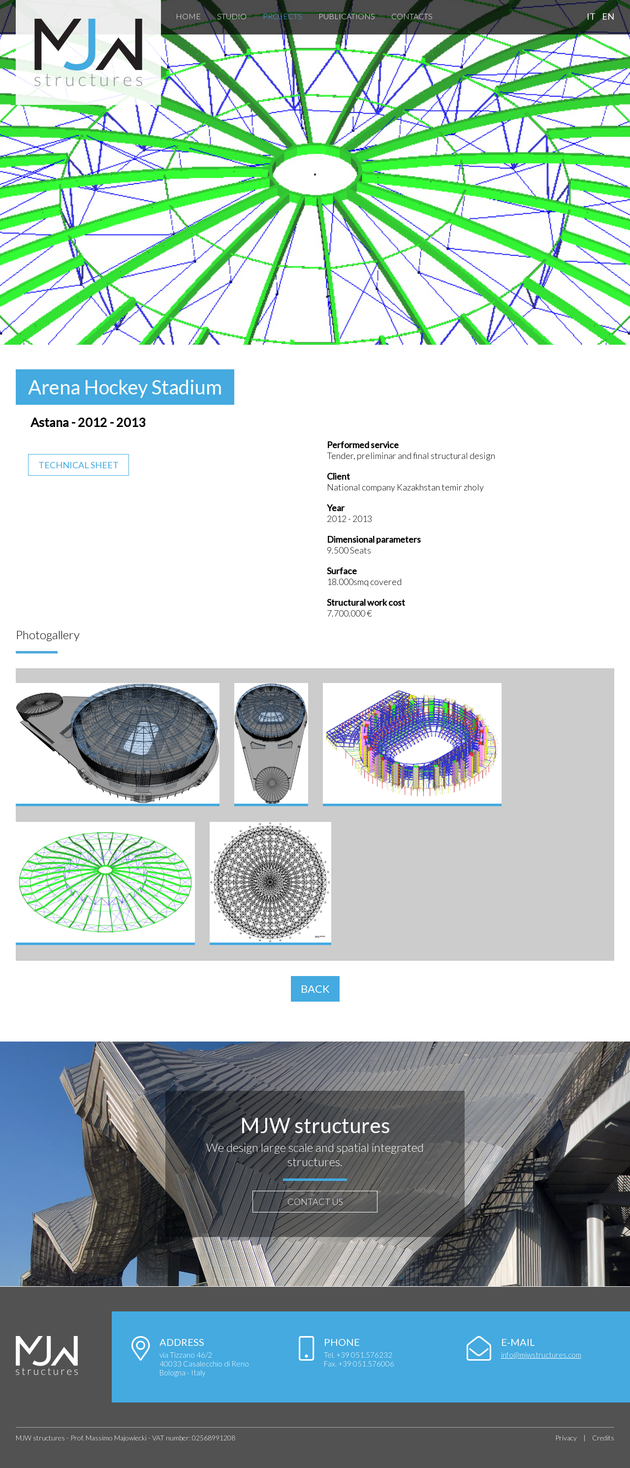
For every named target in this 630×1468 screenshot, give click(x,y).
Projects (282, 16)
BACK (315, 988)
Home (188, 16)
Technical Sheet (78, 464)
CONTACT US (315, 1201)
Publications (346, 16)
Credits (603, 1438)
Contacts (412, 16)
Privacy (566, 1438)
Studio (232, 16)
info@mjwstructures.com (541, 1354)
